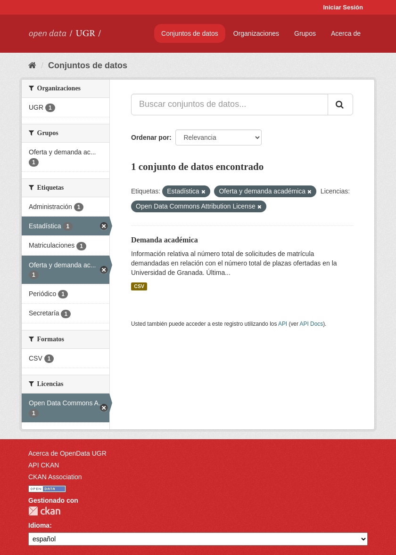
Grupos (305, 33)
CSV (139, 286)
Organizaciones (256, 33)
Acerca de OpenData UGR (67, 453)
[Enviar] (340, 104)
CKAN (44, 511)
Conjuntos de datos (189, 33)
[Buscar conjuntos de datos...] (229, 104)
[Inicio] (32, 65)
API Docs (311, 324)
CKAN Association (55, 477)
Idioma (39, 525)
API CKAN (43, 465)
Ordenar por (150, 137)
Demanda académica (164, 240)
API (282, 324)
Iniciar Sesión (343, 7)
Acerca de (346, 33)
